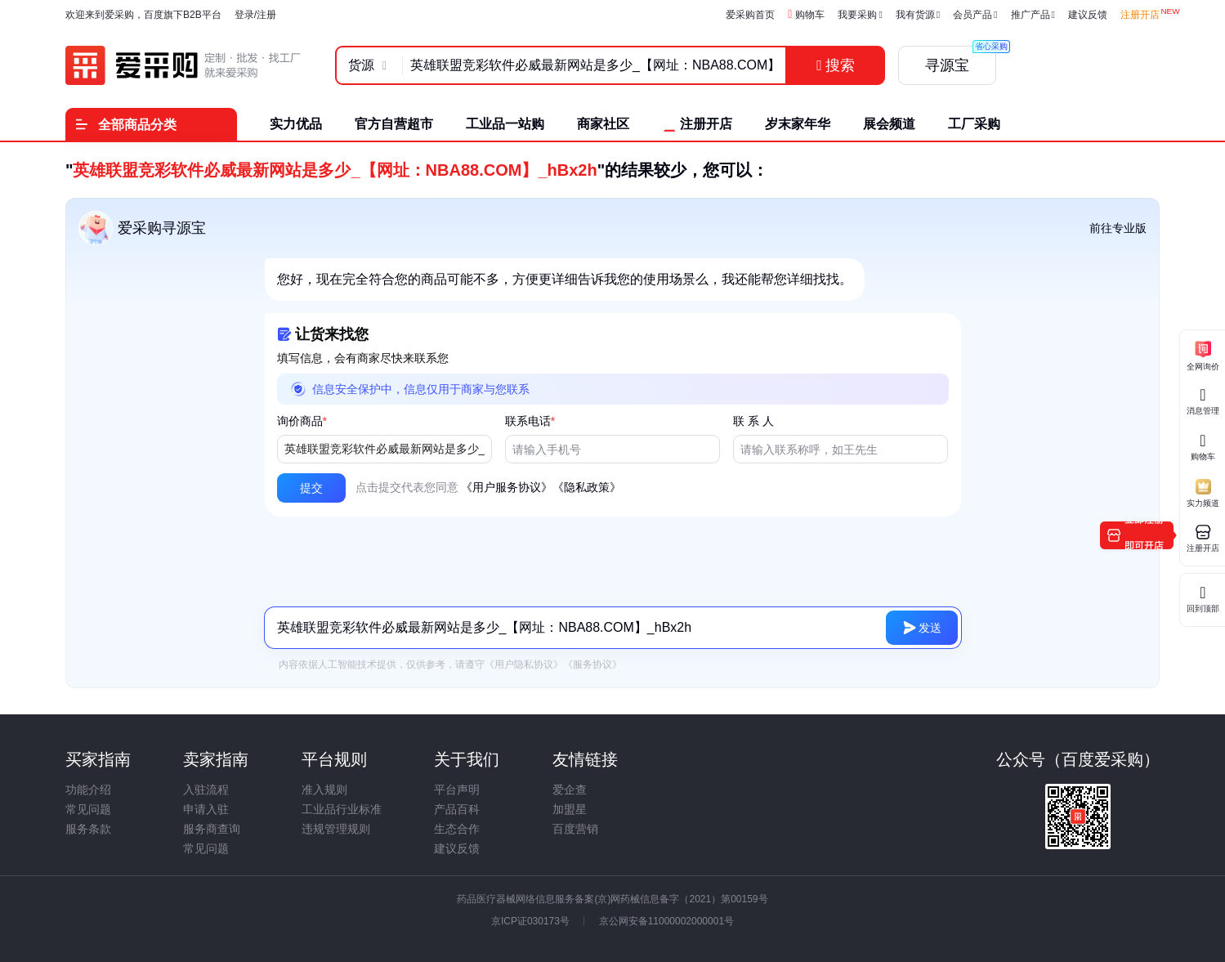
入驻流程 (206, 789)
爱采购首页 (750, 14)
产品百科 (457, 809)
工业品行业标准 (342, 809)
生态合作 (457, 828)
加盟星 (569, 809)
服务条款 (88, 828)
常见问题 (88, 809)
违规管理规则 (336, 828)
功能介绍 (88, 789)
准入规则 (324, 789)
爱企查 (569, 789)
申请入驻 (206, 809)
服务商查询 (211, 828)
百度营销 (575, 828)
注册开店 (1140, 14)
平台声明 (457, 789)
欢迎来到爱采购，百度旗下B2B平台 (143, 14)
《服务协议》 (592, 664)
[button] (311, 488)
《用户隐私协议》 (524, 664)
